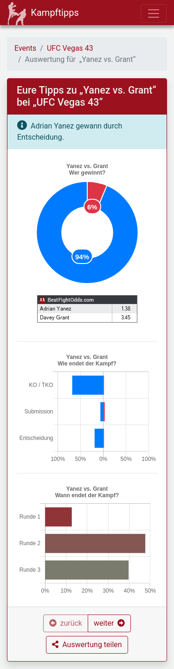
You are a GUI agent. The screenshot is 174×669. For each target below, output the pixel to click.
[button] (109, 623)
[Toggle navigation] (154, 13)
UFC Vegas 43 (70, 48)
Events (25, 48)
